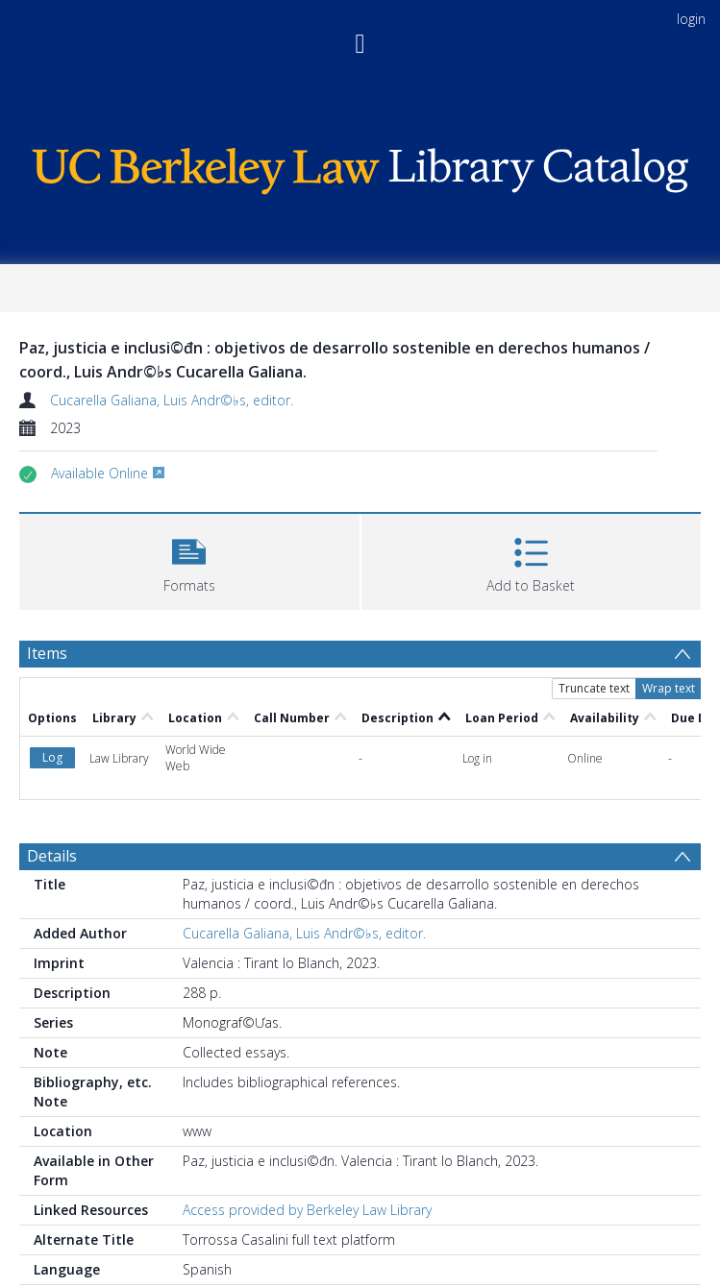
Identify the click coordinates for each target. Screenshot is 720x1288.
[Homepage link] (360, 165)
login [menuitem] (691, 19)
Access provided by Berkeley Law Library (307, 1210)
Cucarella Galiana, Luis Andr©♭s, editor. (171, 400)
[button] (189, 559)
